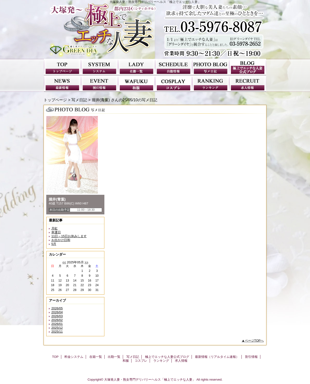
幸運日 (56, 232)
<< (64, 262)
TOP (62, 67)
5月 (53, 244)
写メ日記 (210, 67)
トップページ (55, 100)
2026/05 (57, 308)
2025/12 (57, 327)
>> (86, 262)
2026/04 (57, 312)
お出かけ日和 (60, 240)
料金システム (99, 67)
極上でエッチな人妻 (155, 31)
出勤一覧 (173, 67)
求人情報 (247, 83)
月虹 (54, 228)
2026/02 (57, 320)
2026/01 (57, 324)
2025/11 (57, 331)
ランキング (210, 83)
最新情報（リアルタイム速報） (62, 83)
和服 (136, 83)
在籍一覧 (136, 67)
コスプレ (173, 83)
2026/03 (57, 316)
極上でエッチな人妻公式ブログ (247, 67)
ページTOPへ (254, 340)
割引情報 (99, 83)
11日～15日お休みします (69, 236)
